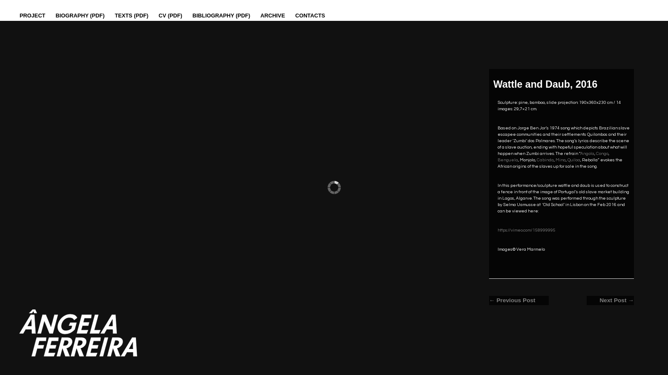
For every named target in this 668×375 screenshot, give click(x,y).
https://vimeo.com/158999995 (527, 230)
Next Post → (616, 300)
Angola (587, 154)
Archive (272, 15)
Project (32, 15)
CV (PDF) (170, 15)
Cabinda (545, 160)
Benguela (508, 160)
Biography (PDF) (79, 15)
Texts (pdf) (131, 15)
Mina (561, 160)
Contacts (310, 15)
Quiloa (573, 160)
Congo (602, 154)
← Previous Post (512, 300)
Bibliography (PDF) (221, 15)
